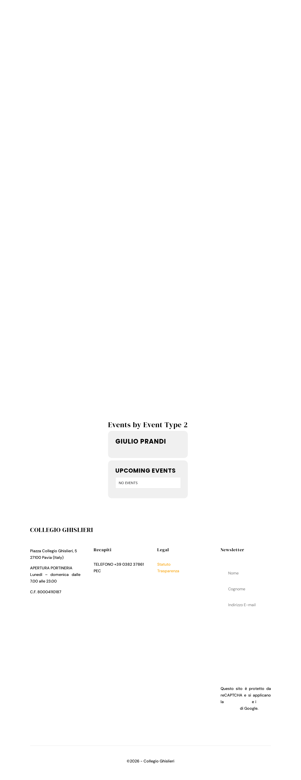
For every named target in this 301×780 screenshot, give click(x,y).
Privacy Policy (170, 577)
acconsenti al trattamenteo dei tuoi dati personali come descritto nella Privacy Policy (246, 640)
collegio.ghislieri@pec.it (115, 577)
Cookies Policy (170, 584)
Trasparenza (168, 570)
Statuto (164, 564)
